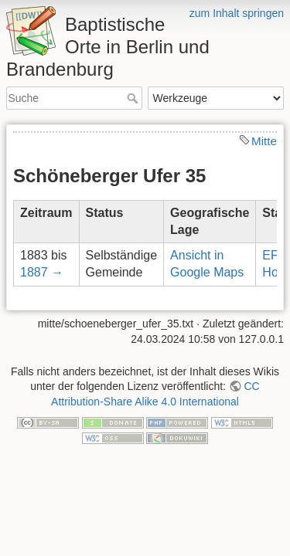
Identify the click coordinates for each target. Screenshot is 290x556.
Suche (134, 98)
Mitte (264, 140)
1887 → (41, 272)
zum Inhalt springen (236, 13)
